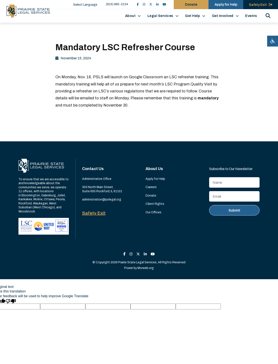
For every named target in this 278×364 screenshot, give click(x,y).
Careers (151, 187)
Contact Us (93, 169)
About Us (154, 169)
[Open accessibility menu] (272, 41)
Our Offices (153, 212)
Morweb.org (145, 268)
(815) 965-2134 (117, 4)
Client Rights (155, 203)
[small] (138, 4)
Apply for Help (155, 178)
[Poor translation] (10, 301)
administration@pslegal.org (101, 199)
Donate (151, 195)
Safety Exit (94, 213)
